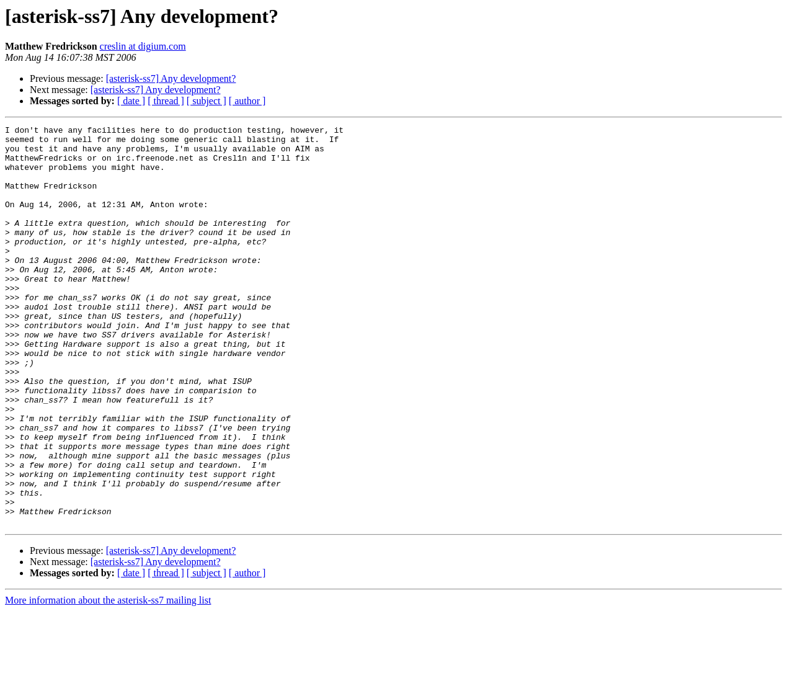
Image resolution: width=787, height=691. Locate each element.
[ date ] (131, 101)
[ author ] (247, 101)
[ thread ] (166, 101)
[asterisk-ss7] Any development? (171, 78)
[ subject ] (206, 101)
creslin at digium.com (143, 46)
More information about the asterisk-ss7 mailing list (108, 680)
